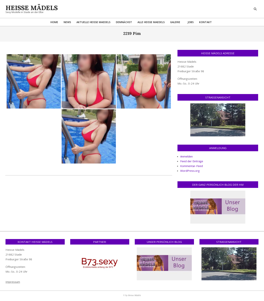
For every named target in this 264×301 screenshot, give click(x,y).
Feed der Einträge (191, 161)
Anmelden (186, 156)
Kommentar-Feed (191, 166)
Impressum (13, 282)
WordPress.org (190, 170)
